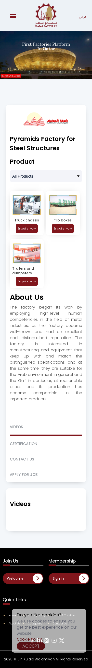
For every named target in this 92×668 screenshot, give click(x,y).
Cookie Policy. (30, 639)
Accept (30, 646)
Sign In (58, 578)
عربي (83, 16)
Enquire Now (27, 228)
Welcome (15, 578)
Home (10, 615)
